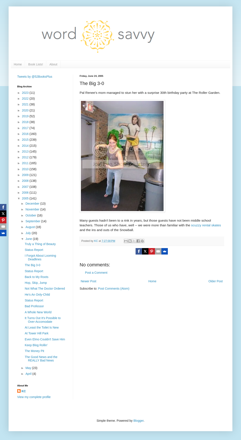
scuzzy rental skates (206, 225)
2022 (25, 98)
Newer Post (88, 281)
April (28, 373)
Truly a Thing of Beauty (40, 244)
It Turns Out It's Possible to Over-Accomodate (43, 319)
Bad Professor (34, 306)
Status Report (34, 250)
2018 (25, 122)
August (30, 227)
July (28, 233)
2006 (25, 192)
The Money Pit (34, 351)
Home (18, 64)
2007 (25, 186)
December (32, 203)
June (29, 239)
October (31, 215)
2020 (25, 110)
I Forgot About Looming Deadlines (40, 257)
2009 (25, 175)
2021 (25, 104)
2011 (25, 163)
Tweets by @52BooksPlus (34, 76)
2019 (25, 116)
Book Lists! (35, 64)
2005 (25, 198)
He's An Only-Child (37, 294)
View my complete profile (34, 397)
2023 (25, 92)
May (28, 368)
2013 (25, 151)
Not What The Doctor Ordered (45, 288)
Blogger (138, 420)
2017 (25, 128)
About (53, 64)
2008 (25, 180)
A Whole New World (38, 312)
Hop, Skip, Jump (36, 282)
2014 (25, 145)
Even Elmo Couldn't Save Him (45, 339)
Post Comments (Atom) (113, 288)
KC (24, 391)
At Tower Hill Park (36, 333)
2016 (25, 134)
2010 (25, 169)
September (33, 221)
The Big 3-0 (32, 265)
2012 (25, 157)
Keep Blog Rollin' (36, 345)
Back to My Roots (36, 277)
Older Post (216, 281)
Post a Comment (96, 272)
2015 (25, 139)
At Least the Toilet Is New (42, 327)
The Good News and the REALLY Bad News (41, 358)
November (32, 209)
